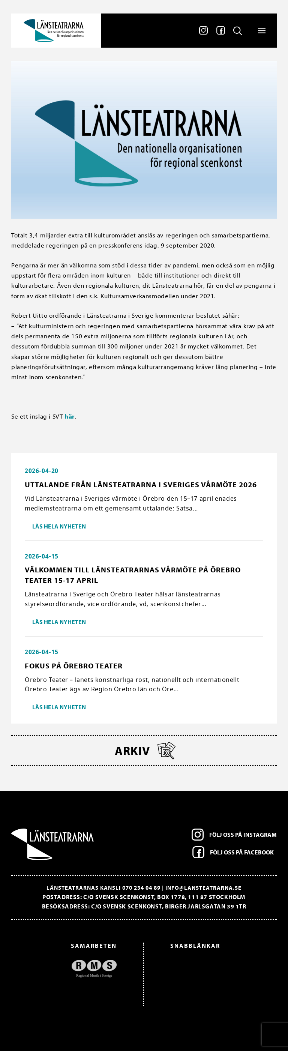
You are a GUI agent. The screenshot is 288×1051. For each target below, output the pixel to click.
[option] (68, 968)
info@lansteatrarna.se (203, 887)
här (69, 416)
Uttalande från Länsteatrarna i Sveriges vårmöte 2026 (141, 484)
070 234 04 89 (141, 887)
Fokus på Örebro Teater (74, 665)
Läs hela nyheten (59, 526)
